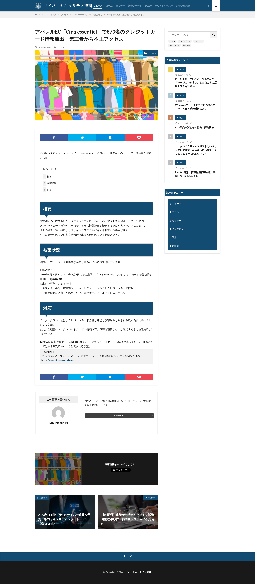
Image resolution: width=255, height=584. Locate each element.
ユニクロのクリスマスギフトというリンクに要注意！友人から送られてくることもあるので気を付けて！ (196, 150)
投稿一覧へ (118, 415)
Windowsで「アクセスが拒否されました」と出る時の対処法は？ (195, 106)
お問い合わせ (183, 5)
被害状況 (49, 183)
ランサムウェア (184, 41)
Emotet (172, 41)
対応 (47, 189)
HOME (41, 15)
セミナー (120, 5)
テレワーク (199, 41)
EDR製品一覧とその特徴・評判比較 (194, 127)
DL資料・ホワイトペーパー (159, 5)
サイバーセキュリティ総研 (137, 572)
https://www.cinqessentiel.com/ (57, 360)
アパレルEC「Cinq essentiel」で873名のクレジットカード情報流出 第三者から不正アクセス (102, 14)
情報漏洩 (186, 45)
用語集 (175, 245)
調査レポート (135, 5)
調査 (174, 237)
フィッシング (174, 45)
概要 (47, 176)
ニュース (97, 5)
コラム (109, 5)
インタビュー (179, 229)
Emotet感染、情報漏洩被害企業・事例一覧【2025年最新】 (195, 174)
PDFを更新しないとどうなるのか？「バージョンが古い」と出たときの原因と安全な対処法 (196, 82)
